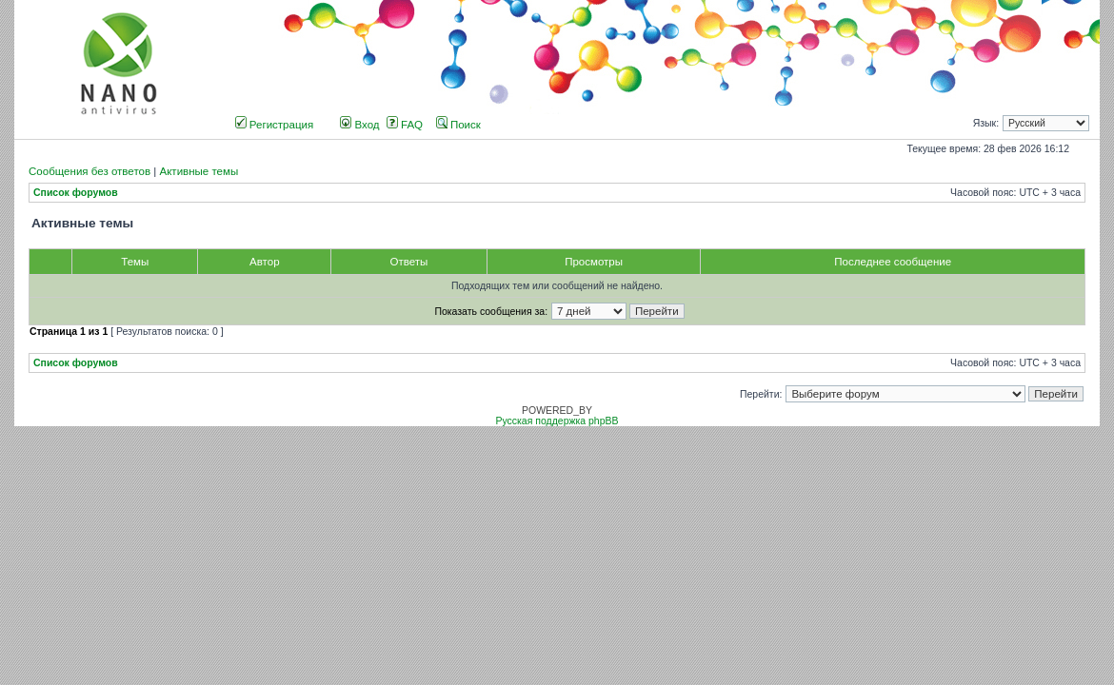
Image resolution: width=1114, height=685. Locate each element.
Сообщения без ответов (89, 171)
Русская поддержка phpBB (556, 421)
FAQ (405, 124)
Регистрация (274, 124)
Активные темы (198, 171)
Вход (359, 124)
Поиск (458, 124)
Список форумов (75, 192)
